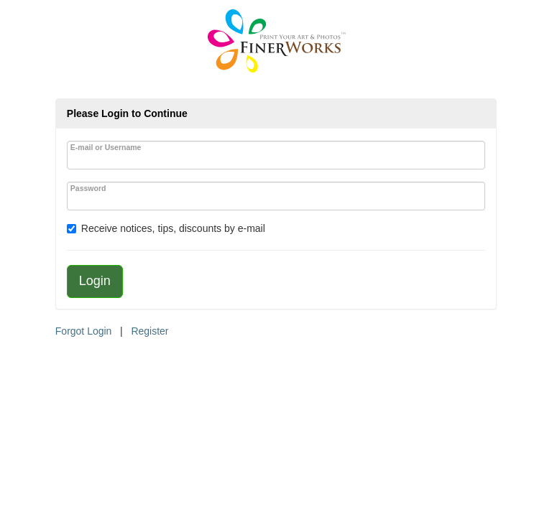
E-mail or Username (106, 147)
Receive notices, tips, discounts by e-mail (173, 228)
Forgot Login (83, 331)
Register (149, 331)
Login (95, 281)
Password (88, 188)
